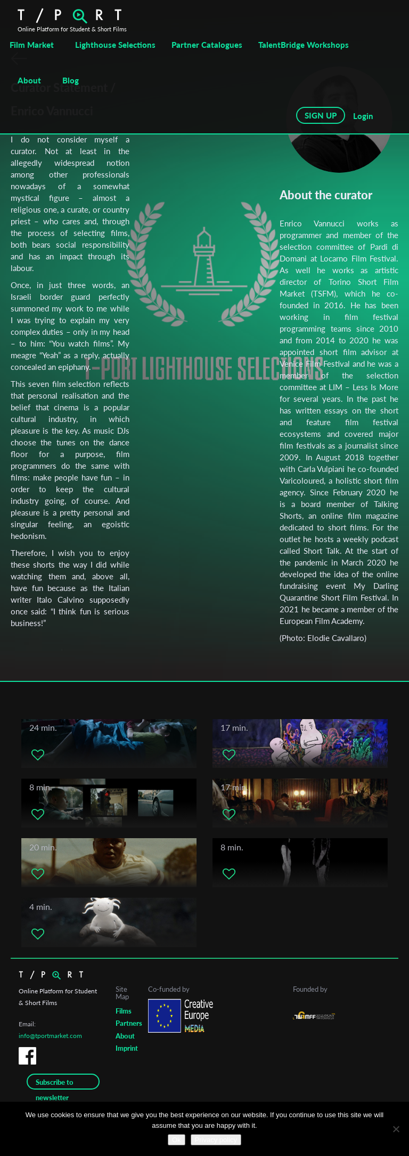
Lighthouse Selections (115, 44)
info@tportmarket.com (50, 1036)
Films (124, 1011)
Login (363, 116)
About (29, 80)
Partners (129, 1023)
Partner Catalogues (206, 44)
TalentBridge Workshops (303, 44)
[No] (395, 1129)
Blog (70, 80)
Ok (176, 1140)
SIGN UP (321, 115)
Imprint (127, 1048)
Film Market (32, 44)
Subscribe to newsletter (54, 1084)
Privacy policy (216, 1140)
